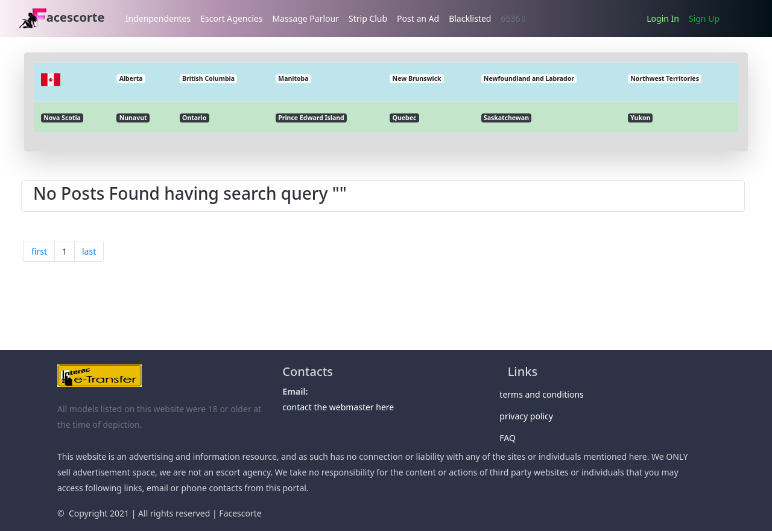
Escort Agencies (231, 18)
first (39, 251)
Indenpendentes (158, 18)
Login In (663, 18)
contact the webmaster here (338, 407)
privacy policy (530, 416)
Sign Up (704, 18)
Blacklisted (470, 18)
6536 (513, 18)
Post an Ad (418, 18)
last (89, 251)
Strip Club (368, 18)
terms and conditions (546, 394)
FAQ (512, 438)
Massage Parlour (305, 18)
